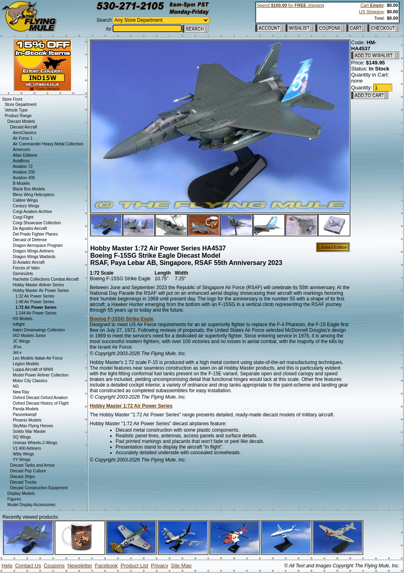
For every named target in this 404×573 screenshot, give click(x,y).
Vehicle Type (16, 110)
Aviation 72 (23, 166)
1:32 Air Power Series (34, 296)
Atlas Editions (25, 155)
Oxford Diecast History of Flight (41, 403)
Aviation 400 (24, 178)
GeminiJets (23, 273)
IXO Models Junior (29, 335)
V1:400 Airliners (27, 448)
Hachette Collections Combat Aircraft (46, 279)
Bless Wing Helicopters (33, 194)
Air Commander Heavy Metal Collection (48, 144)
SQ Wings (22, 437)
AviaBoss (21, 161)
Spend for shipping (290, 5)
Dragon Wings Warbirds (34, 256)
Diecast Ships (22, 476)
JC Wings (21, 341)
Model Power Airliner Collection (41, 375)
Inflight (19, 324)
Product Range (18, 116)
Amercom (21, 149)
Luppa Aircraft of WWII (33, 369)
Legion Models (26, 364)
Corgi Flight (23, 217)
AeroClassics (24, 132)
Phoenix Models (27, 420)
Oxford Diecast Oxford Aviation (40, 397)
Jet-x (17, 352)
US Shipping (371, 11)
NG (16, 386)
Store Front (12, 99)
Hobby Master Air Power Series (41, 290)
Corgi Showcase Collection (37, 223)
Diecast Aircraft (23, 127)
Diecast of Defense (30, 240)
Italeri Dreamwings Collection (39, 330)
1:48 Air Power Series (34, 302)
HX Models (23, 318)
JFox (17, 347)
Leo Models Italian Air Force (38, 358)
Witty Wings (23, 454)
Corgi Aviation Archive (32, 211)
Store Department (21, 104)
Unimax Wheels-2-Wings (35, 443)
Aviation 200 (24, 172)
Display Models (21, 493)
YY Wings (22, 459)
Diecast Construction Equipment (39, 488)
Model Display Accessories (31, 505)
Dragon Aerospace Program (38, 245)
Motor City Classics (30, 381)
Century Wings (26, 206)
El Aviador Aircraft (29, 262)
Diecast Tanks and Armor (32, 465)
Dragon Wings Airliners (33, 251)
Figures (14, 499)
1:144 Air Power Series (35, 313)
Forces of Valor (26, 268)
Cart (371, 5)
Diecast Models (21, 121)
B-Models (21, 183)
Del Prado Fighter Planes (35, 234)
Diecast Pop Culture (28, 471)
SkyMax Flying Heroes (33, 426)
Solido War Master (29, 431)
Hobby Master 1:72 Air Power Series (131, 406)
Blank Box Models (29, 189)
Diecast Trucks (23, 482)
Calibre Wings (25, 200)
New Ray (21, 392)
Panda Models (26, 409)
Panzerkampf (25, 414)
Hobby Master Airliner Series (38, 285)
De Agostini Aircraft (30, 228)
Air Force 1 (23, 138)
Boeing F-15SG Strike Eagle (122, 319)
